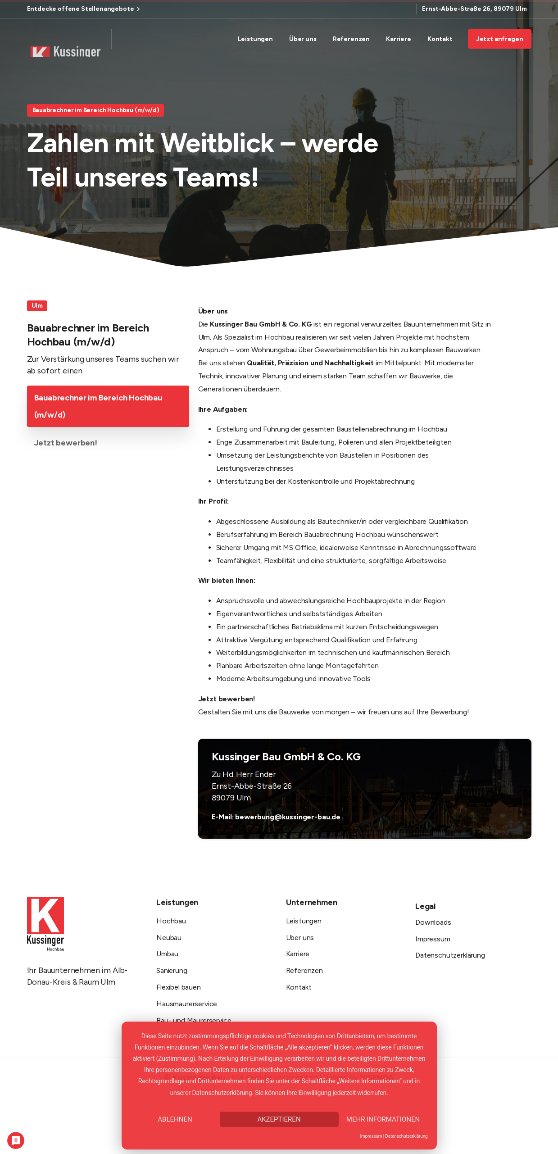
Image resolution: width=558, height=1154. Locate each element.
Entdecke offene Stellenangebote (84, 9)
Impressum (371, 1136)
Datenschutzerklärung (406, 1136)
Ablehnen (175, 1119)
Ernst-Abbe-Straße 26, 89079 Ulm (474, 9)
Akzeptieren (278, 1119)
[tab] (108, 407)
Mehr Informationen (383, 1119)
